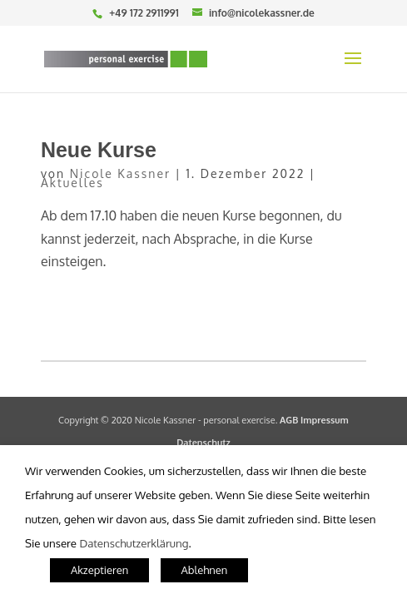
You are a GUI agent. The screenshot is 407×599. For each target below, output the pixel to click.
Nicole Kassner (120, 173)
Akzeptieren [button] (99, 570)
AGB (289, 420)
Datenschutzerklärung (133, 543)
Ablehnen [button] (204, 570)
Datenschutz (203, 442)
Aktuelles (72, 183)
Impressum (324, 420)
